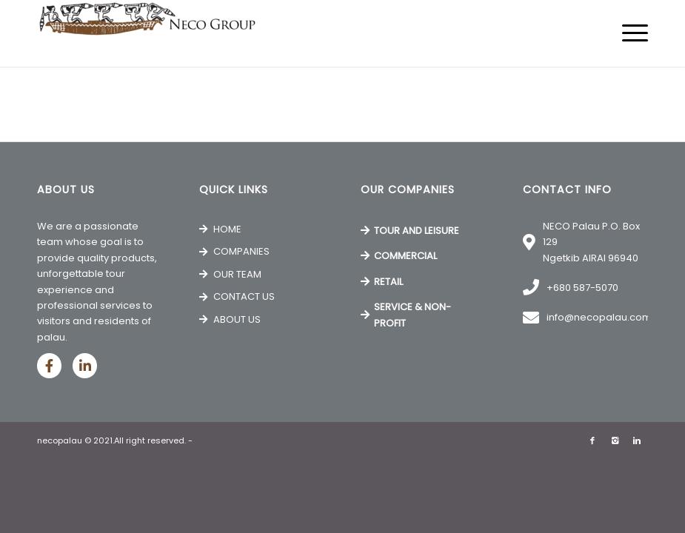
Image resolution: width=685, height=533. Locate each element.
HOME (227, 229)
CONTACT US (244, 296)
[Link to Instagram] (615, 440)
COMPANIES (241, 251)
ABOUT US (237, 319)
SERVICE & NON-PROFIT (412, 314)
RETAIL (388, 282)
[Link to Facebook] (592, 440)
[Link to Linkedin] (637, 440)
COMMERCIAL (405, 256)
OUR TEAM (237, 274)
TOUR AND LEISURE (416, 231)
